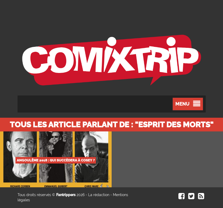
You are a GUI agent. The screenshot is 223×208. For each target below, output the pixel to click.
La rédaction (98, 195)
